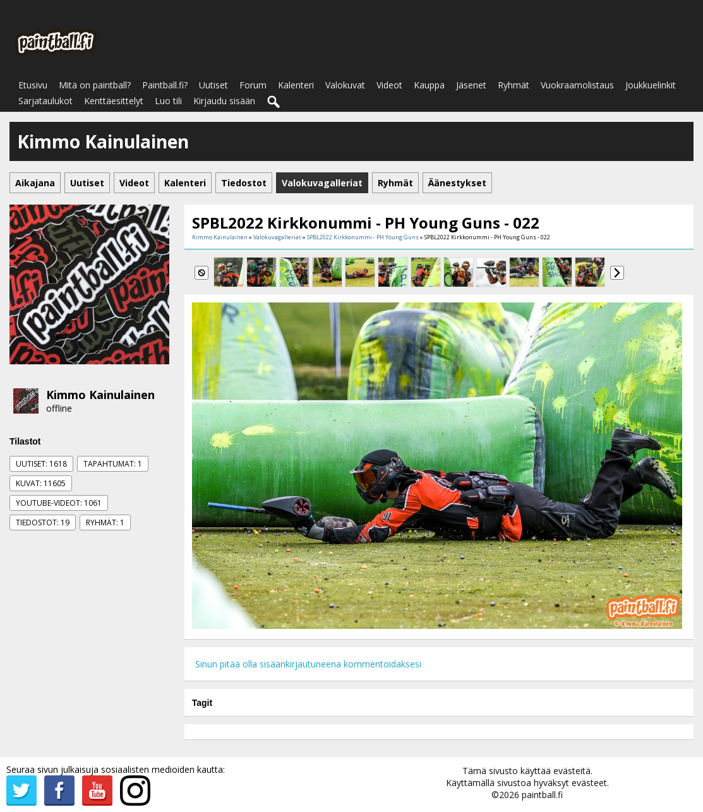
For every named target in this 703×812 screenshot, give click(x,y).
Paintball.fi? (165, 85)
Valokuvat (345, 85)
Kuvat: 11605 (41, 483)
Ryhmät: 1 (105, 522)
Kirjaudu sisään (224, 101)
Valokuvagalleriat (277, 237)
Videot (389, 85)
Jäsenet (471, 85)
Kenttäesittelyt (113, 101)
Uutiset (213, 85)
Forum (253, 85)
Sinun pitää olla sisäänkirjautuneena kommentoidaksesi (308, 664)
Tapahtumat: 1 (112, 463)
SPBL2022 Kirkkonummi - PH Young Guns (363, 237)
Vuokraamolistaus (577, 85)
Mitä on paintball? (95, 85)
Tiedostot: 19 (42, 522)
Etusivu (32, 85)
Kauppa (429, 85)
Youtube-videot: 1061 (59, 503)
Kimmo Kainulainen (100, 394)
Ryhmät (513, 85)
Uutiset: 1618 (41, 463)
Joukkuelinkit (650, 85)
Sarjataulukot (45, 101)
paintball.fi (542, 795)
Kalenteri (296, 85)
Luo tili (168, 101)
